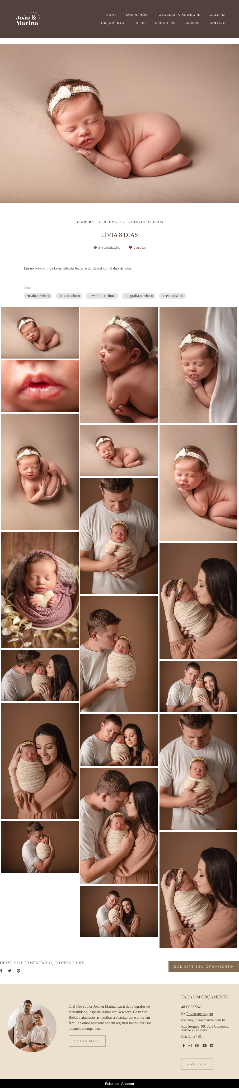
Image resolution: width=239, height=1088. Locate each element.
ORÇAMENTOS (114, 23)
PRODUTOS (165, 23)
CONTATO (217, 23)
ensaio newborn (38, 296)
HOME (111, 15)
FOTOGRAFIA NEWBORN (179, 15)
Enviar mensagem (199, 1014)
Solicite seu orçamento (203, 966)
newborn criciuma (102, 296)
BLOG (141, 23)
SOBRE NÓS (136, 15)
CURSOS (192, 23)
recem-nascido (172, 296)
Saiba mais (87, 1041)
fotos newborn (69, 296)
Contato (197, 1064)
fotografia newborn (138, 296)
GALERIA (218, 15)
